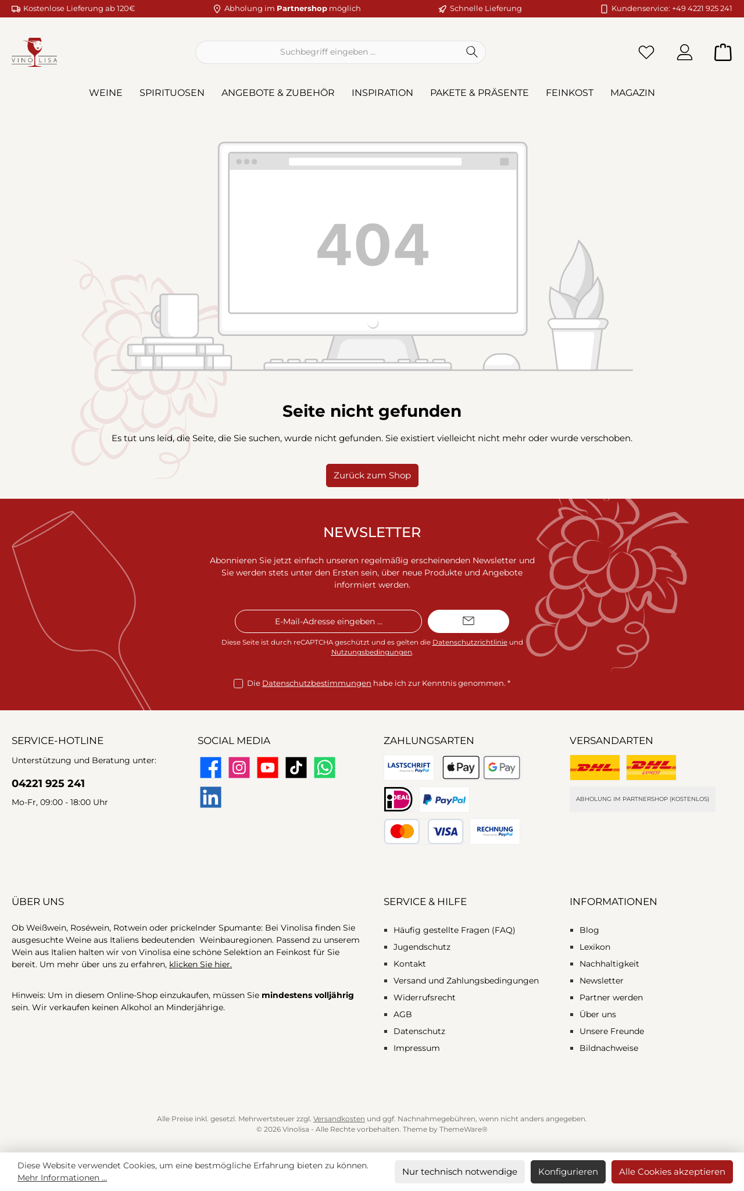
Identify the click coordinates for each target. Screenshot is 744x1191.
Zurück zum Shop (372, 475)
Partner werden (611, 997)
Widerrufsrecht (425, 997)
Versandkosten (339, 1118)
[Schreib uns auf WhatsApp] (325, 767)
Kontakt (410, 963)
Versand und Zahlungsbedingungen (466, 980)
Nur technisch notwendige (459, 1171)
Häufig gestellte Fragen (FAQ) (455, 930)
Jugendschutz (422, 947)
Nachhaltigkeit (609, 963)
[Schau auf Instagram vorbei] (239, 767)
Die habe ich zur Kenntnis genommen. (378, 683)
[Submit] (468, 621)
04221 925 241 (48, 783)
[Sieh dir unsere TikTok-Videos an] (296, 767)
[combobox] (327, 52)
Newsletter (602, 980)
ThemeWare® (463, 1129)
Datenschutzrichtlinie (469, 642)
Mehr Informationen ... (62, 1177)
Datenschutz (419, 1031)
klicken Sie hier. (200, 964)
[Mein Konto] (684, 52)
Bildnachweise (609, 1048)
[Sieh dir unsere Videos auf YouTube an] (268, 767)
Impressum (417, 1048)
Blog (589, 930)
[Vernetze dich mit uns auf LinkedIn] (211, 797)
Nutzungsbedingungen (371, 652)
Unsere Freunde (612, 1031)
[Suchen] (472, 52)
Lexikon (595, 947)
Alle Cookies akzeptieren (672, 1171)
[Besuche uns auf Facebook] (211, 767)
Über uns (598, 1014)
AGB (403, 1014)
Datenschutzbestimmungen (316, 683)
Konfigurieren (568, 1171)
